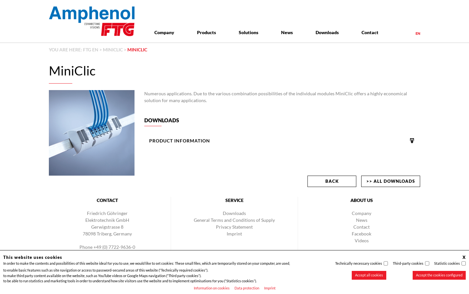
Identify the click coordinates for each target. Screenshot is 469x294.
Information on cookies (212, 288)
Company (164, 32)
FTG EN (90, 49)
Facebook (361, 233)
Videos (362, 240)
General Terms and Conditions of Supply (234, 220)
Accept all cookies (369, 275)
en (418, 33)
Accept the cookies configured (439, 275)
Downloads (327, 32)
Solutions (248, 32)
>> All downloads (390, 181)
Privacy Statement (234, 227)
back (332, 181)
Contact (370, 32)
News (287, 32)
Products (206, 32)
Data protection (246, 288)
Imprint (270, 288)
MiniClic (113, 49)
